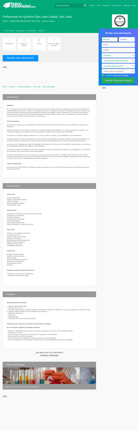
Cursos (99, 5)
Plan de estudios (31, 31)
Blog (134, 5)
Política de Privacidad (120, 75)
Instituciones (127, 5)
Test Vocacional (116, 5)
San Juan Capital (49, 87)
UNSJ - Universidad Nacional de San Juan (21, 21)
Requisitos (41, 31)
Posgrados (106, 5)
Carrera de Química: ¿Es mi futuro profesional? (21, 387)
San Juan (37, 87)
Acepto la (116, 75)
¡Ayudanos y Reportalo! (49, 355)
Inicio (4, 87)
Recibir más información (20, 57)
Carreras (92, 5)
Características (20, 31)
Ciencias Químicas (24, 87)
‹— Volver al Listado (8, 31)
